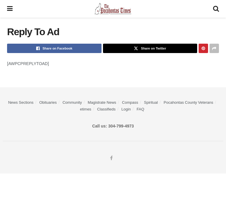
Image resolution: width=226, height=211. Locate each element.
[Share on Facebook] (54, 48)
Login (126, 109)
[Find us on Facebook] (111, 158)
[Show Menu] (10, 9)
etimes (85, 109)
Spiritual (151, 102)
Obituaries (47, 102)
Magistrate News (102, 102)
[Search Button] (216, 9)
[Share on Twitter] (150, 48)
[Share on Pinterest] (203, 48)
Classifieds (106, 109)
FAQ (140, 109)
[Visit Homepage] (112, 9)
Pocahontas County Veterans (188, 102)
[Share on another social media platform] (214, 48)
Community (72, 102)
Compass (130, 102)
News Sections (21, 102)
